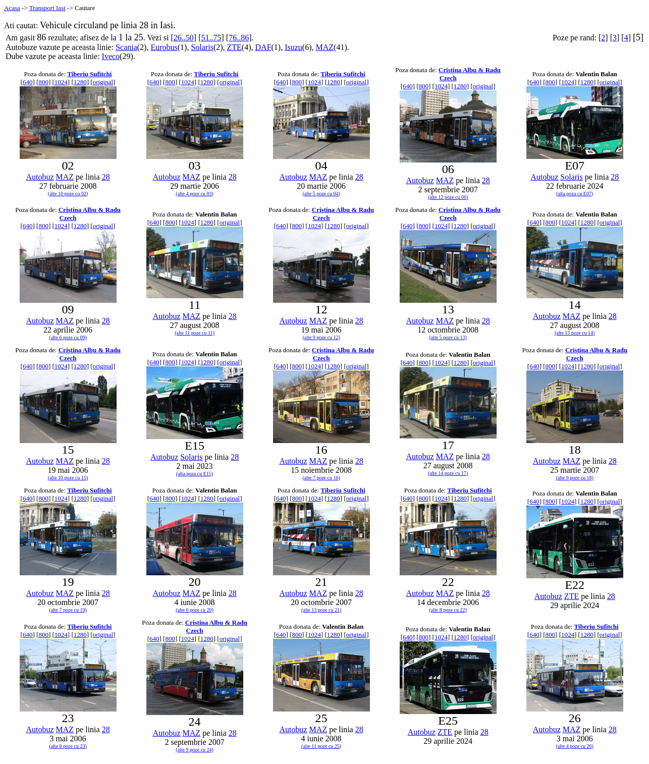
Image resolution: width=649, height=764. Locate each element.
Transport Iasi (47, 8)
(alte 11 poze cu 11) (194, 333)
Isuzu (293, 47)
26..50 (184, 37)
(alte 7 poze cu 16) (321, 477)
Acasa (12, 8)
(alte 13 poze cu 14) (574, 333)
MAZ (325, 47)
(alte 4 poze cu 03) (194, 193)
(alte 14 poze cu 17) (448, 473)
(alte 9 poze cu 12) (321, 337)
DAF (263, 47)
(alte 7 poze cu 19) (67, 610)
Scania (126, 47)
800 (43, 82)
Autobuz (39, 177)
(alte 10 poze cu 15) (68, 477)
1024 (61, 82)
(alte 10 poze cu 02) (68, 193)
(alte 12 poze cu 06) (448, 197)
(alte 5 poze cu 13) (447, 337)
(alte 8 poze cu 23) (67, 746)
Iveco (111, 56)
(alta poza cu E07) (574, 193)
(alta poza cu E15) (194, 473)
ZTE (234, 47)
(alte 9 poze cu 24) (194, 749)
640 (28, 82)
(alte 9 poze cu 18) (574, 477)
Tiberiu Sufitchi (89, 74)
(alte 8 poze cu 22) (447, 610)
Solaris (202, 47)
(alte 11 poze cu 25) (321, 746)
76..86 (239, 37)
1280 (80, 82)
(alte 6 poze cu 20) (194, 610)
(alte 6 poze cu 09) (67, 337)
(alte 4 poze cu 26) (574, 746)
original (103, 82)
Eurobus (163, 47)
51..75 (211, 37)
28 (106, 177)
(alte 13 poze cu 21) (321, 610)
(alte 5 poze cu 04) (321, 193)
